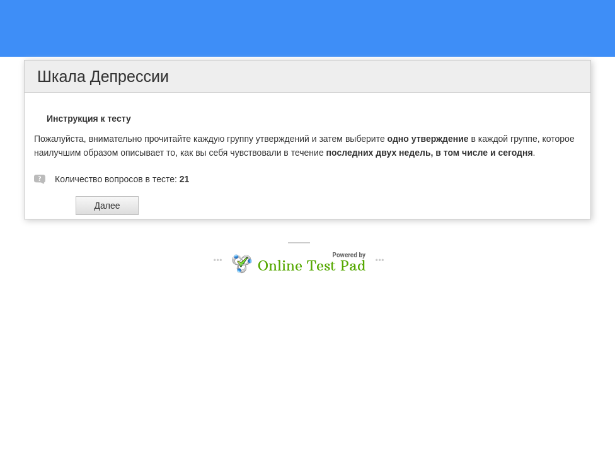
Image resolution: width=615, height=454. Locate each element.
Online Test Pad (311, 265)
